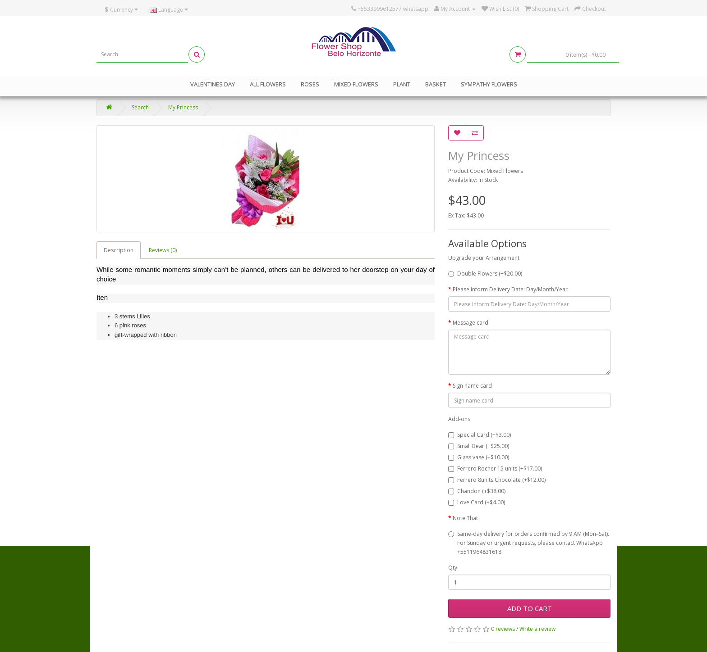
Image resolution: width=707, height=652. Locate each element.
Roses (310, 84)
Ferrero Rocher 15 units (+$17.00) (495, 468)
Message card (470, 322)
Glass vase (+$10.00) (478, 457)
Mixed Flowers (356, 84)
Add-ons (459, 419)
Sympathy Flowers (489, 84)
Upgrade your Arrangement (483, 258)
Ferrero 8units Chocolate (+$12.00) (497, 480)
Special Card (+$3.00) (479, 435)
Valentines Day (212, 84)
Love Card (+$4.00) (476, 502)
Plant (401, 84)
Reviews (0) (163, 250)
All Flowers (268, 84)
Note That (465, 518)
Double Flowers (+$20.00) (485, 273)
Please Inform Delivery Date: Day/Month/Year (510, 289)
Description (118, 250)
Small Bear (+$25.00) (478, 446)
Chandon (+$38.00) (476, 491)
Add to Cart (529, 608)
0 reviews (503, 629)
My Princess (183, 107)
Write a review (537, 629)
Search (140, 107)
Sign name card (472, 385)
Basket (435, 84)
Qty (452, 567)
